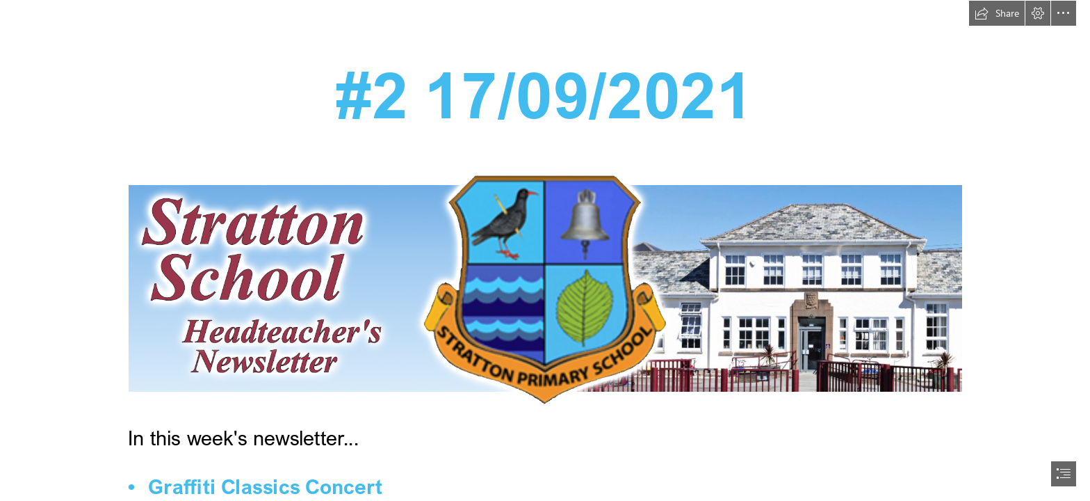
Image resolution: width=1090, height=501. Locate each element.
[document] (545, 250)
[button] (997, 13)
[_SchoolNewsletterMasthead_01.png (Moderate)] (544, 287)
